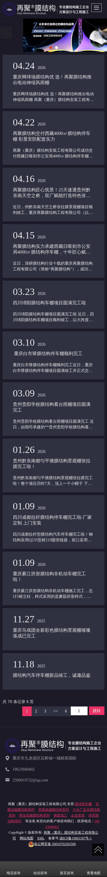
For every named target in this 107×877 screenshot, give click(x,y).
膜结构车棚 (83, 804)
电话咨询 (13, 869)
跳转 (97, 710)
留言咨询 (67, 869)
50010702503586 (52, 844)
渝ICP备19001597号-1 (76, 838)
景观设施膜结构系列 (53, 810)
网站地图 (26, 838)
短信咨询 (40, 869)
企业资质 (78, 815)
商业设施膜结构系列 (34, 815)
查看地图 (93, 869)
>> (55, 711)
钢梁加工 (60, 815)
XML (41, 838)
